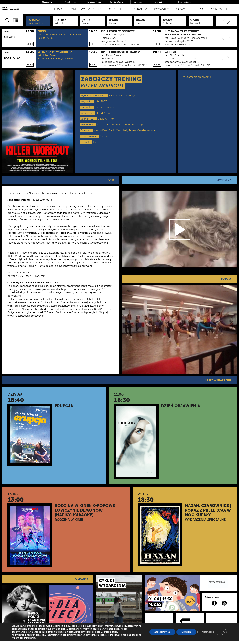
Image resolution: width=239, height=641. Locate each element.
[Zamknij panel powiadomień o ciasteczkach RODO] (224, 632)
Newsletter (223, 9)
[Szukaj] (7, 20)
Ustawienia (208, 631)
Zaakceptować (162, 631)
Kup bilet (116, 9)
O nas (181, 9)
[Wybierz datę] (16, 20)
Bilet (29, 43)
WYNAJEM (162, 9)
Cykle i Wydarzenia (85, 9)
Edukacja (138, 9)
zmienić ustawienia (69, 631)
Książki (198, 9)
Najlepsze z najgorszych (122, 95)
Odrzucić (186, 631)
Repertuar (52, 9)
